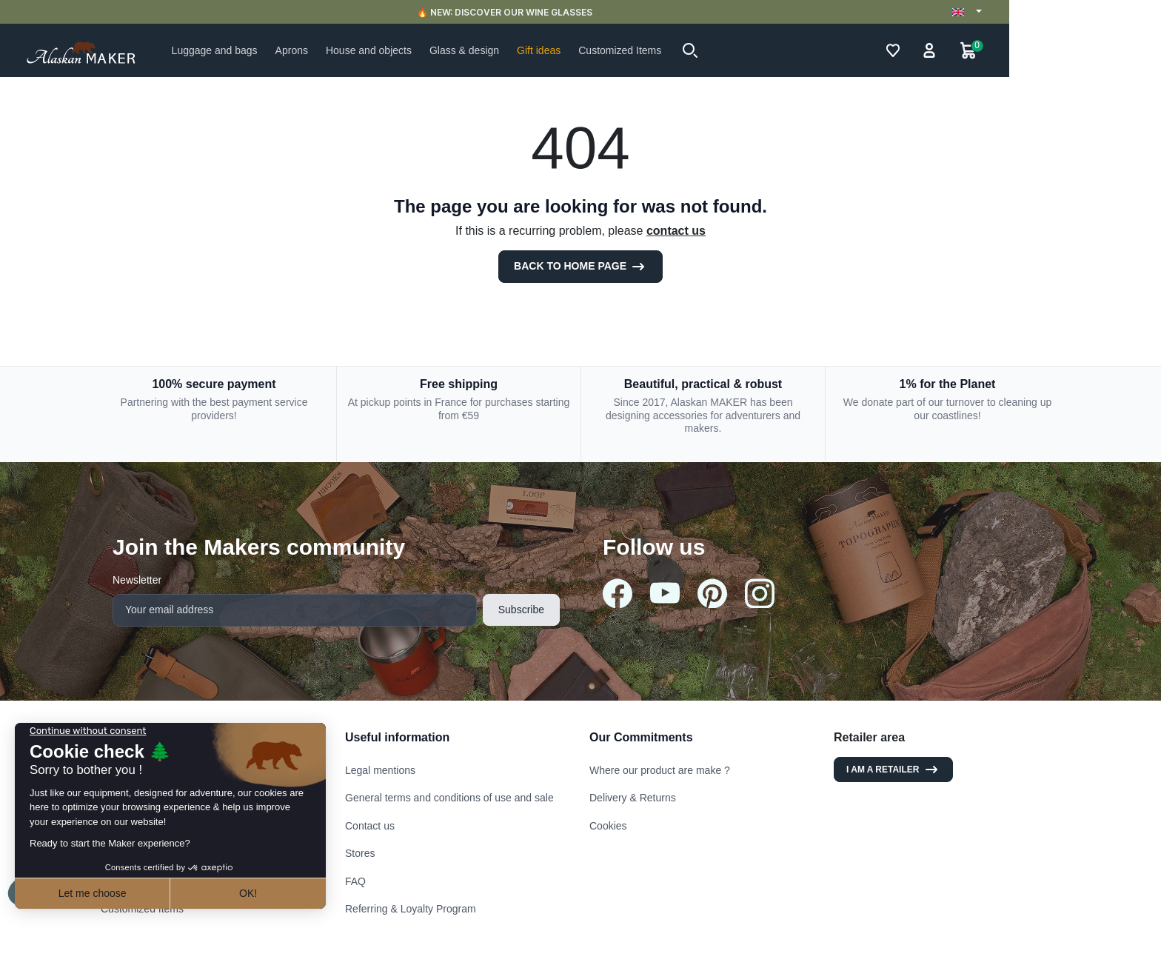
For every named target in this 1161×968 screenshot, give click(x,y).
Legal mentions (380, 770)
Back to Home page (580, 267)
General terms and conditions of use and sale (449, 798)
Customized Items (142, 909)
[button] (766, 50)
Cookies (608, 826)
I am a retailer (893, 769)
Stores (360, 853)
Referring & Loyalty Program (410, 909)
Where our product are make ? (659, 770)
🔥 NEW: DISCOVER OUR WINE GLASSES (581, 12)
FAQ (355, 881)
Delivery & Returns (632, 798)
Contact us (370, 826)
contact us (676, 230)
